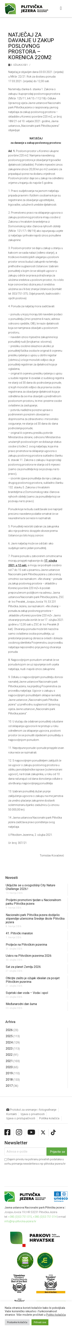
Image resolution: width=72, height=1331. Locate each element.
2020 (9, 1067)
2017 (9, 1086)
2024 (9, 1042)
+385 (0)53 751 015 (20, 1216)
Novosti (11, 878)
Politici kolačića (56, 1314)
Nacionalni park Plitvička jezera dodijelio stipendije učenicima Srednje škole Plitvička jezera (35, 918)
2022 (9, 1054)
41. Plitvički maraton (19, 933)
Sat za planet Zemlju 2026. (23, 967)
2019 (9, 1073)
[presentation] (33, 1172)
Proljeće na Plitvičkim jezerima (26, 944)
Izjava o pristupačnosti (20, 1118)
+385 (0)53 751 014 (45, 1216)
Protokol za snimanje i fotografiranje (31, 1110)
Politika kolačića (49, 1118)
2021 (9, 1061)
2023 (9, 1048)
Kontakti (11, 1114)
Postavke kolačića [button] (17, 1322)
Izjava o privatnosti (33, 1114)
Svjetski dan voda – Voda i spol (27, 993)
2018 (9, 1079)
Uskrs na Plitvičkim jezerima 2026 (28, 956)
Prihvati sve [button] (40, 1322)
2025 (9, 1036)
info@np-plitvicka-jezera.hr (20, 1221)
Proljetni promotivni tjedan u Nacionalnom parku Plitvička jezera (33, 901)
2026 (9, 1030)
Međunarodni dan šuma (21, 1004)
